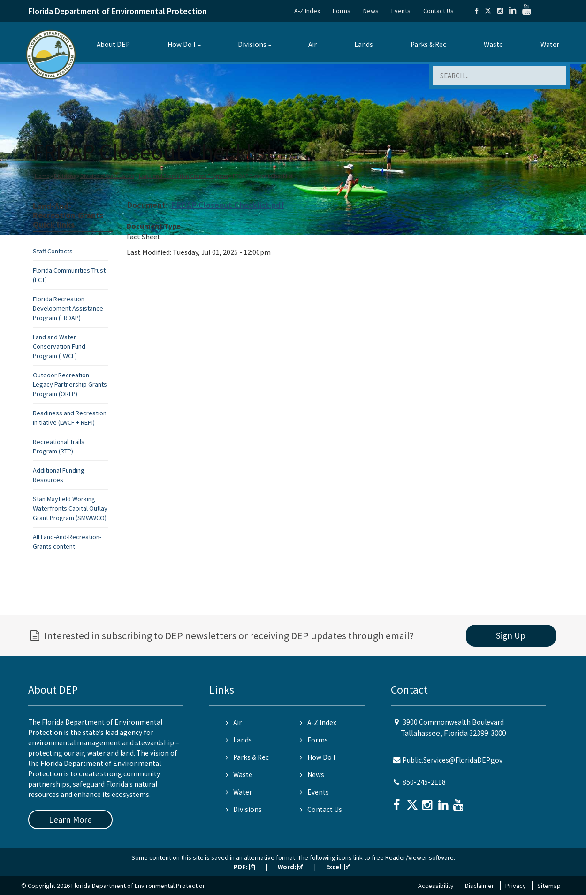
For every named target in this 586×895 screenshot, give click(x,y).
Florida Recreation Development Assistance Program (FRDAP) (68, 308)
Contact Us (438, 11)
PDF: (244, 867)
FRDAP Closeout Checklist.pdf (227, 204)
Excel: (338, 867)
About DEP (113, 44)
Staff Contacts (53, 251)
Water (549, 44)
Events (401, 11)
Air (312, 44)
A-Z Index (307, 11)
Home (42, 175)
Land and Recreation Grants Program (183, 175)
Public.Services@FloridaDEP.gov (452, 760)
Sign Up (510, 635)
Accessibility (436, 885)
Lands (363, 44)
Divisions (252, 44)
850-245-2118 (424, 782)
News (371, 11)
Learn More (70, 819)
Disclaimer (479, 885)
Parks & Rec (428, 44)
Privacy (515, 885)
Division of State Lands (107, 175)
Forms (341, 11)
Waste (493, 44)
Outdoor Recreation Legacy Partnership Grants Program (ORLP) (70, 384)
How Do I (181, 44)
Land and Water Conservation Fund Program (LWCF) (59, 346)
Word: (290, 867)
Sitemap (549, 885)
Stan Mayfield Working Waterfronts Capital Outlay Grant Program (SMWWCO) (70, 508)
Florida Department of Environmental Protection (117, 11)
